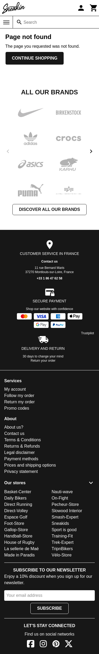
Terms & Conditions (22, 440)
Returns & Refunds (22, 446)
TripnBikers (62, 548)
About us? (13, 427)
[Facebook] (30, 645)
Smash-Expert (65, 517)
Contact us (49, 261)
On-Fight (60, 498)
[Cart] (93, 8)
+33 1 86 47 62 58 (49, 278)
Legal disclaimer (19, 452)
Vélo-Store (62, 555)
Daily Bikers (15, 498)
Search (30, 22)
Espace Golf (15, 517)
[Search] (19, 22)
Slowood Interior (67, 510)
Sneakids (60, 523)
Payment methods (21, 459)
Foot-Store (14, 523)
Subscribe (49, 608)
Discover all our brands (49, 209)
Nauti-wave (62, 492)
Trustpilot (87, 333)
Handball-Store (18, 536)
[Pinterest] (56, 645)
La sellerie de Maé (21, 548)
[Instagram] (43, 645)
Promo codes (16, 408)
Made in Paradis (19, 555)
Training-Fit (62, 536)
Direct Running (18, 504)
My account (15, 389)
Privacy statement (21, 471)
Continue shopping (34, 58)
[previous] (8, 151)
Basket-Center (17, 492)
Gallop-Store (16, 529)
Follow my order (19, 395)
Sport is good (64, 529)
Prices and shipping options (30, 465)
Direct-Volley (16, 510)
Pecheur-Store (65, 504)
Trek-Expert (63, 542)
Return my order (19, 402)
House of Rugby (19, 542)
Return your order (43, 360)
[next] (91, 151)
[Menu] (6, 22)
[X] (68, 645)
